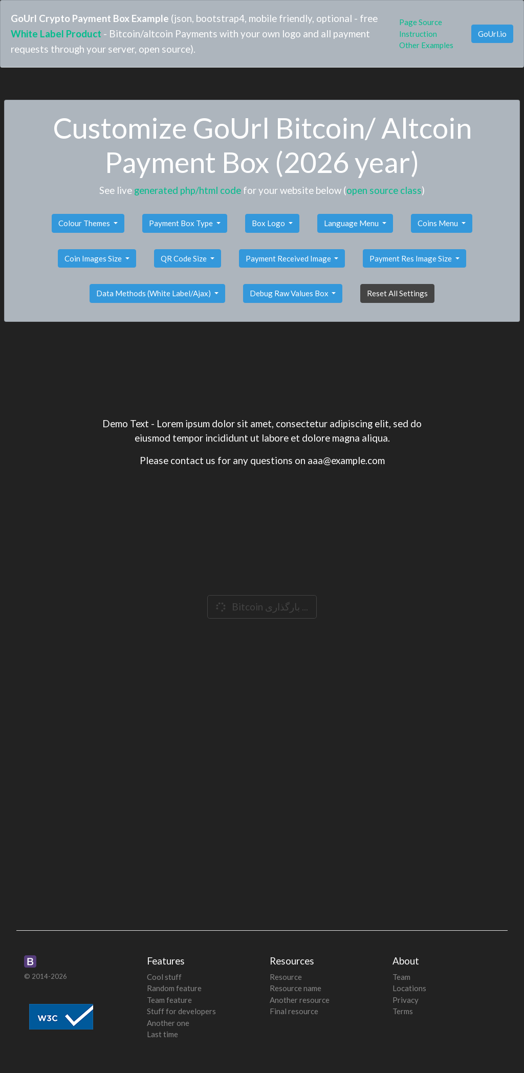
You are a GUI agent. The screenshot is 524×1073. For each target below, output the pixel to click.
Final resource (294, 1011)
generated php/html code (187, 190)
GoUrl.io (492, 33)
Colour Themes (85, 223)
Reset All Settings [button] (397, 293)
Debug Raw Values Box (290, 293)
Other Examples (426, 45)
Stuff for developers (181, 1011)
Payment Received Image (289, 258)
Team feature (169, 999)
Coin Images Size (93, 258)
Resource (286, 976)
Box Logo (269, 223)
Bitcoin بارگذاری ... (261, 607)
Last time (162, 1034)
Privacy (405, 999)
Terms (402, 1011)
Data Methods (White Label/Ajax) (154, 293)
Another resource (300, 999)
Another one (168, 1022)
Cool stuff (164, 976)
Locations (409, 988)
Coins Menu (439, 223)
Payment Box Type (181, 223)
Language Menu (352, 223)
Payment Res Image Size (411, 258)
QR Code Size (184, 258)
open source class (384, 190)
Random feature (174, 988)
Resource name (295, 988)
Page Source (420, 22)
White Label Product (56, 33)
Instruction (418, 33)
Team (401, 976)
